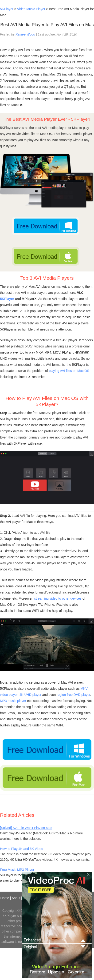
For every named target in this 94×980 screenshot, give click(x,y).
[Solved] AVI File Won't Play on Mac (26, 828)
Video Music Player (31, 9)
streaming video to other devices (58, 598)
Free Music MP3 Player (17, 870)
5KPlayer (6, 9)
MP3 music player (13, 701)
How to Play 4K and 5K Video (21, 849)
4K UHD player (30, 695)
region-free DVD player (73, 695)
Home (4, 898)
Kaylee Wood (25, 34)
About (16, 898)
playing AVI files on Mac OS (69, 371)
